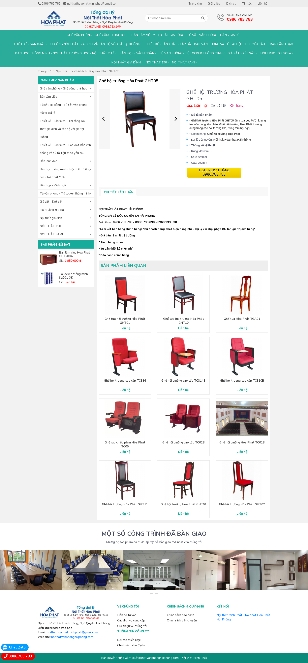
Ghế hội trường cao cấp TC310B (242, 381)
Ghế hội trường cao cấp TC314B (183, 381)
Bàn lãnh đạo (281, 44)
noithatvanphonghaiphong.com (72, 637)
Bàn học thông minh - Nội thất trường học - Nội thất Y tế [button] (65, 173)
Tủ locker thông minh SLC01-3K (73, 275)
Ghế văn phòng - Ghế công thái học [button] (63, 88)
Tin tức (247, 4)
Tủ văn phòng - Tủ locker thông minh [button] (65, 193)
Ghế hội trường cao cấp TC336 (125, 381)
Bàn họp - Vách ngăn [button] (53, 185)
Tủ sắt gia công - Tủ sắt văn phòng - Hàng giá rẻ (198, 35)
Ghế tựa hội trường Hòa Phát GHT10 (183, 321)
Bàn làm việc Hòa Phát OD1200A (74, 254)
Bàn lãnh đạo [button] (48, 161)
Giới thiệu (214, 4)
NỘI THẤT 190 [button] (50, 226)
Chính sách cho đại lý (131, 645)
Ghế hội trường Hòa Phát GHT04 (183, 504)
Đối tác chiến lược (128, 640)
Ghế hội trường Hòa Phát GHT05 (96, 71)
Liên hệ (262, 4)
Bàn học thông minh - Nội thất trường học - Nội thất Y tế (64, 53)
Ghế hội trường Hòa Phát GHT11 (125, 504)
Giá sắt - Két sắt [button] (51, 202)
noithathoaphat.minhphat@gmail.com (72, 632)
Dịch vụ (231, 4)
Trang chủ (195, 4)
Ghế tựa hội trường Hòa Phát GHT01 (125, 321)
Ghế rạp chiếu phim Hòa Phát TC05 (125, 444)
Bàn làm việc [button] (48, 97)
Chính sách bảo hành (180, 615)
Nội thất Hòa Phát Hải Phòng (232, 139)
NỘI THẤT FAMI (183, 62)
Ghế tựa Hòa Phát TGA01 (242, 319)
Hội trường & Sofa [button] (52, 210)
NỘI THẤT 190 (156, 62)
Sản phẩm (62, 71)
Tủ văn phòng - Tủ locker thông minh (191, 53)
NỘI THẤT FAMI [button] (51, 234)
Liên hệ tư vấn (126, 615)
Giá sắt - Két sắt (241, 53)
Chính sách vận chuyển (182, 620)
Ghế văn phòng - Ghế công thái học (96, 35)
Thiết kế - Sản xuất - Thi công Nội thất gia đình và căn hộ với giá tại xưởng (76, 44)
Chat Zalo (17, 647)
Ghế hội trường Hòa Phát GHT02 (242, 504)
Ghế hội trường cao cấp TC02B (183, 442)
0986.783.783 (20, 656)
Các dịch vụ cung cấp (131, 620)
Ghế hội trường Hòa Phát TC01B (242, 442)
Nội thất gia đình (126, 62)
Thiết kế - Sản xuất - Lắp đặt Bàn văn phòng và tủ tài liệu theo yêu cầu (205, 44)
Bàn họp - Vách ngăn (136, 53)
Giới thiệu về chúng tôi (132, 626)
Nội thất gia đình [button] (51, 218)
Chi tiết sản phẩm (119, 192)
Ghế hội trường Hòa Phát (235, 124)
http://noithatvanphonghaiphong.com (154, 658)
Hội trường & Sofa (275, 53)
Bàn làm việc (142, 35)
